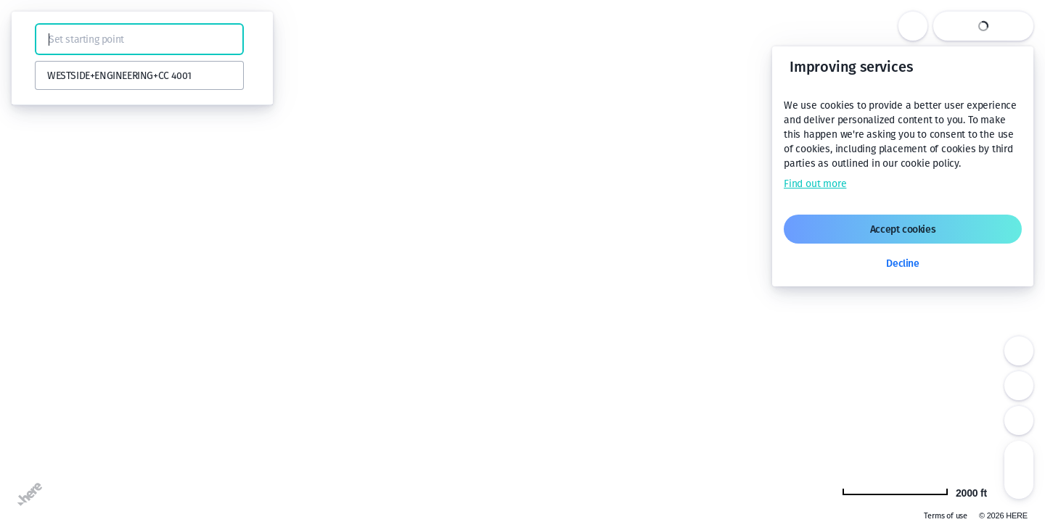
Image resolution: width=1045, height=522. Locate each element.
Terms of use (945, 516)
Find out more (815, 184)
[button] (30, 39)
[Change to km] (914, 491)
